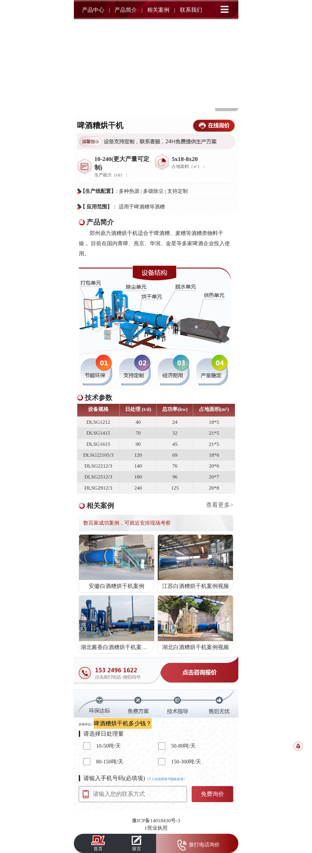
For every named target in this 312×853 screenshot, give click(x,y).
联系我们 (191, 10)
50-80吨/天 (183, 746)
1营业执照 (156, 828)
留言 (137, 843)
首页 (98, 843)
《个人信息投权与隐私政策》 (166, 779)
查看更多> (219, 505)
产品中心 (93, 10)
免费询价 (212, 794)
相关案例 (158, 10)
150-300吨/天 (186, 761)
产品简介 (126, 10)
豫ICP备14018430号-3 (156, 820)
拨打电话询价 (197, 845)
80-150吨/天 (110, 761)
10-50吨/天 (108, 746)
